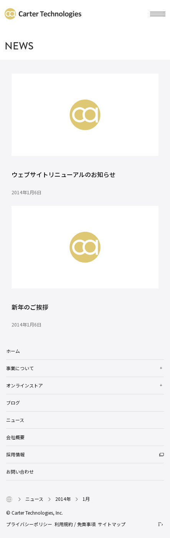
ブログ (13, 402)
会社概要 (15, 437)
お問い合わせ (20, 471)
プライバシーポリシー (29, 524)
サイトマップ (111, 524)
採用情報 (15, 454)
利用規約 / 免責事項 (75, 524)
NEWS (19, 46)
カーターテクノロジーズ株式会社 (43, 14)
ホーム (13, 351)
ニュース (15, 420)
